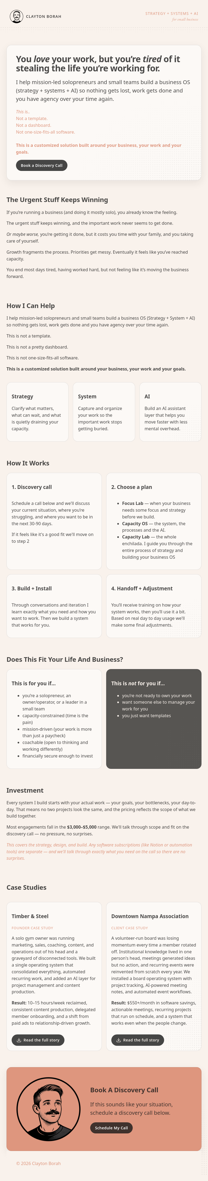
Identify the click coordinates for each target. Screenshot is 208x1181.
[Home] (45, 16)
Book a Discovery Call (42, 165)
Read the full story (38, 1040)
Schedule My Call (111, 1127)
